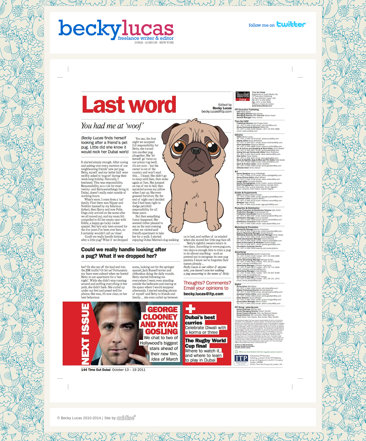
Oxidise (126, 417)
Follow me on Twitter (278, 24)
